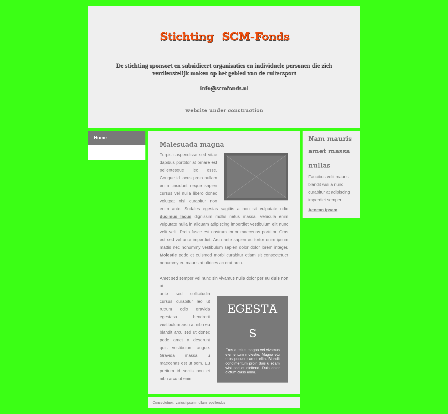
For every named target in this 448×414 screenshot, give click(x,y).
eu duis (272, 278)
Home (100, 137)
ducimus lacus (175, 216)
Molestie (168, 254)
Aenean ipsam (322, 209)
